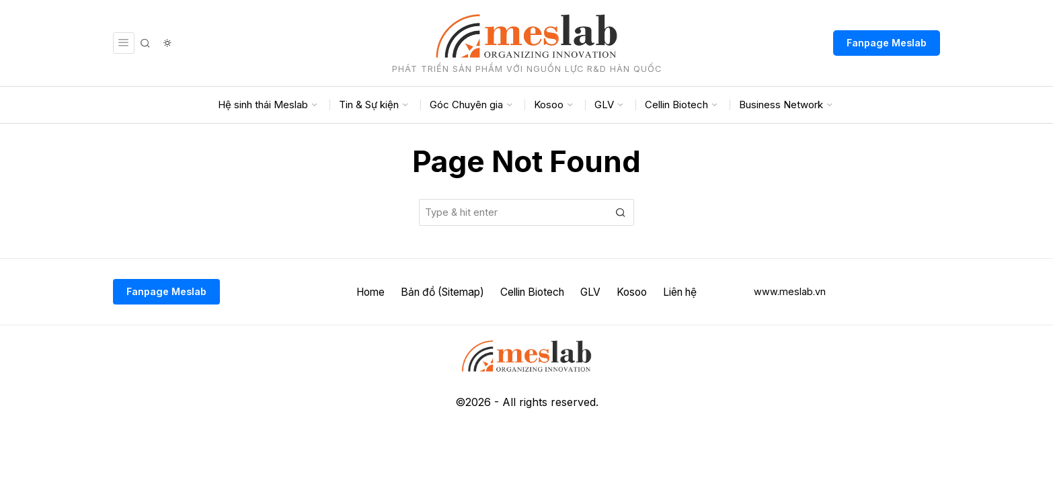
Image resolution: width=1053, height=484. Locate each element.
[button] (620, 212)
